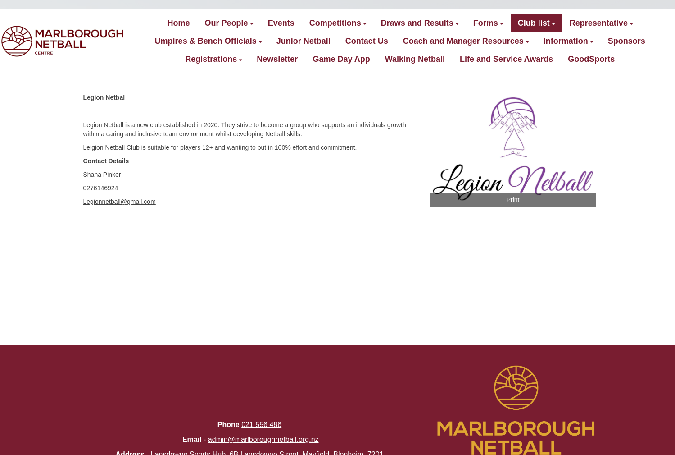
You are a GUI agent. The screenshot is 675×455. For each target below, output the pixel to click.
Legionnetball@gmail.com (119, 201)
